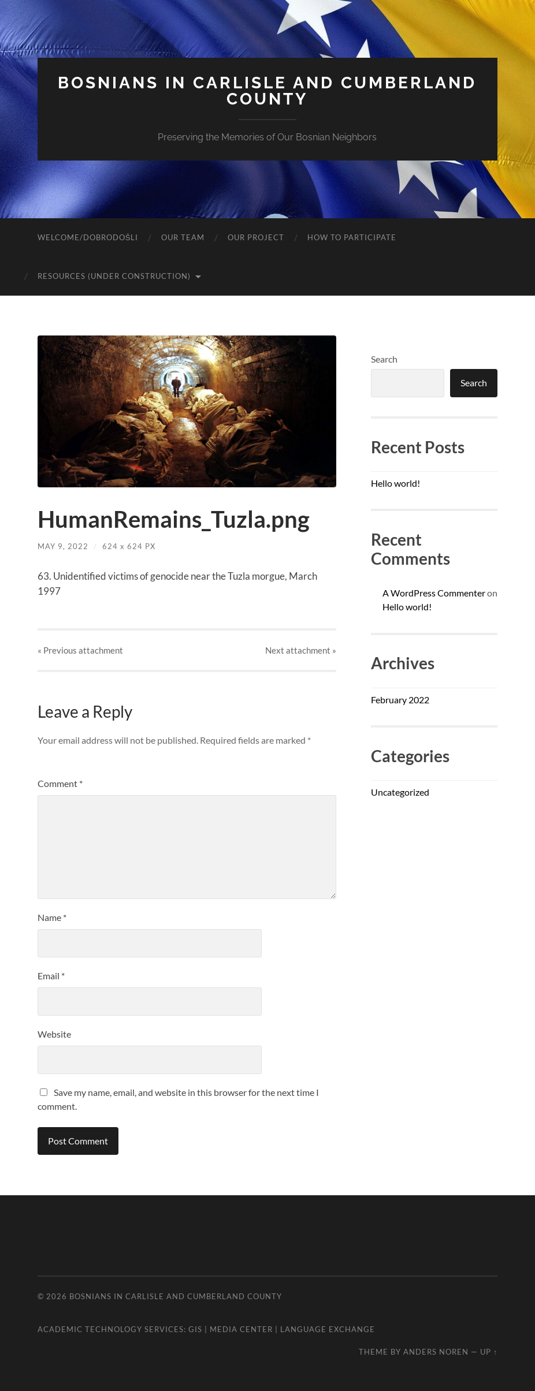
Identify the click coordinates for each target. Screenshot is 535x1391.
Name (52, 917)
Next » (300, 650)
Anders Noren (436, 1351)
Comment (60, 783)
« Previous (80, 650)
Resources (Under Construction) (114, 276)
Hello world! (395, 483)
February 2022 (400, 699)
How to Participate (351, 237)
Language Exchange (327, 1329)
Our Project (256, 237)
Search (384, 358)
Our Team (183, 237)
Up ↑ (488, 1351)
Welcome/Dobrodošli (88, 237)
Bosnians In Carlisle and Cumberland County (267, 91)
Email (51, 975)
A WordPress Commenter (433, 592)
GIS (195, 1329)
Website (54, 1033)
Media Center (241, 1329)
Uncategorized (400, 791)
